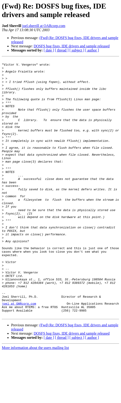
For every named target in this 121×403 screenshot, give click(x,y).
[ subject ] (77, 50)
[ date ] (49, 50)
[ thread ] (62, 50)
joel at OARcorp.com (19, 353)
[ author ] (92, 50)
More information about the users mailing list (35, 399)
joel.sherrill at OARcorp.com (43, 26)
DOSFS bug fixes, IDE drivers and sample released (72, 46)
